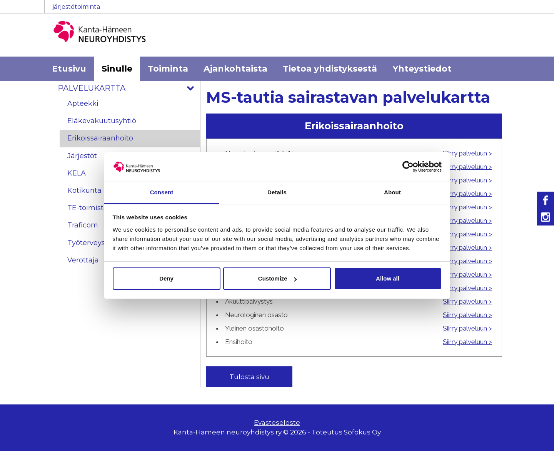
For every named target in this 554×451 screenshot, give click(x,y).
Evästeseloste (277, 422)
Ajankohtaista (235, 68)
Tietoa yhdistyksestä (330, 68)
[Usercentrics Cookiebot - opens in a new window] (408, 166)
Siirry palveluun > (467, 153)
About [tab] (392, 192)
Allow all (387, 278)
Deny (166, 278)
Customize (277, 278)
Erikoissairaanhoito (100, 138)
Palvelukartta (129, 88)
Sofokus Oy (362, 432)
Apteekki (82, 103)
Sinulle (117, 68)
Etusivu (69, 68)
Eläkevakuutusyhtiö (101, 121)
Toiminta (168, 68)
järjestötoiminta (76, 6)
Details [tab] (277, 192)
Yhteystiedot (422, 68)
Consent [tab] (162, 192)
